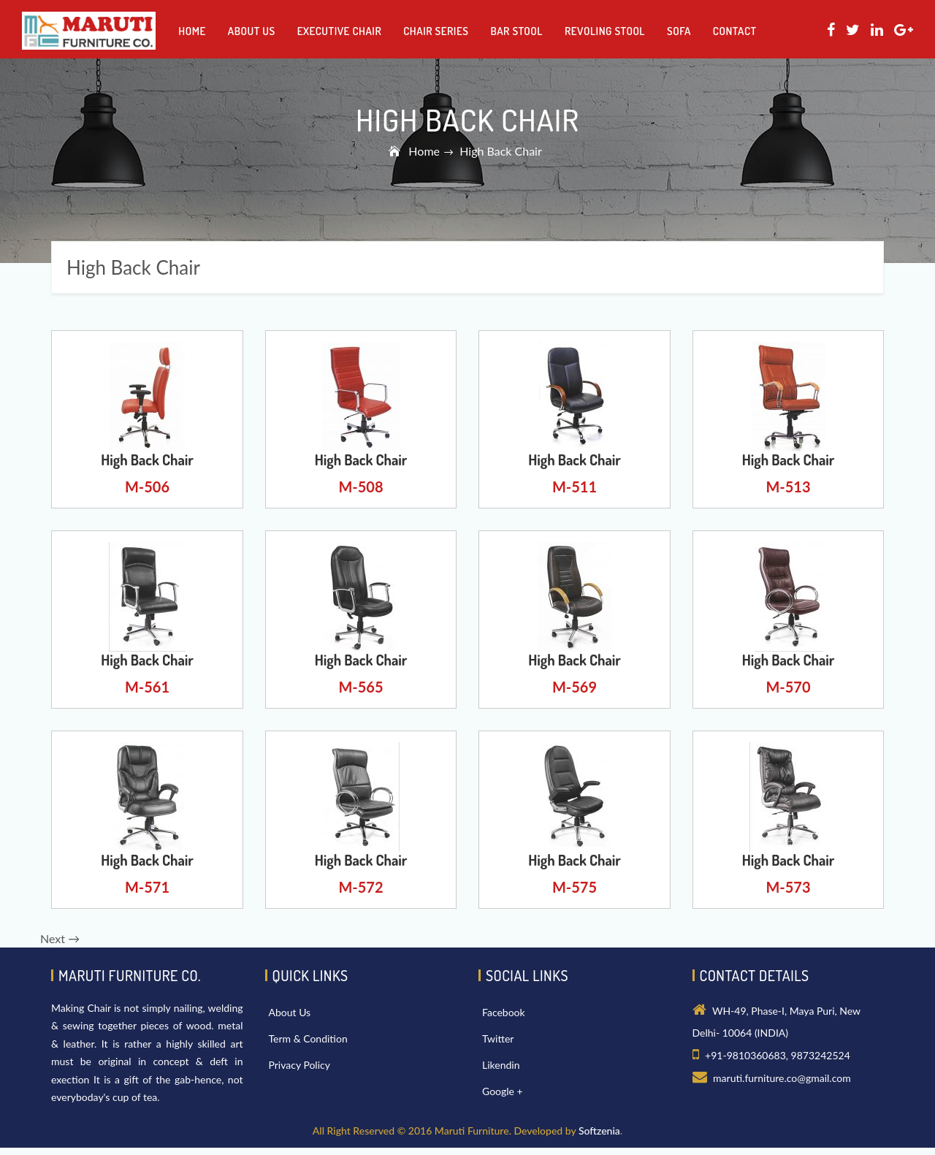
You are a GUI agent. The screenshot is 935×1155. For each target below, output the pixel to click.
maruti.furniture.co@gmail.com (782, 1078)
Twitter (498, 1038)
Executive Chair (339, 31)
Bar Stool (516, 31)
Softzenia (599, 1130)
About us (251, 31)
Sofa (679, 31)
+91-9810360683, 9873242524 (777, 1055)
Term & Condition (308, 1038)
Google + (502, 1091)
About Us (290, 1012)
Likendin (500, 1065)
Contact (735, 31)
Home (192, 31)
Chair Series (435, 31)
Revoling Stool (605, 31)
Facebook (503, 1012)
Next (60, 938)
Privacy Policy (299, 1065)
